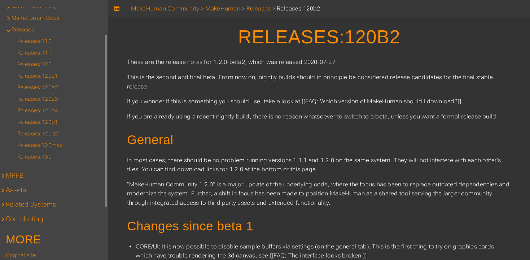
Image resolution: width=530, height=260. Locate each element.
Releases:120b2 (37, 133)
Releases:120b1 (37, 122)
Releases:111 (34, 52)
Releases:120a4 (37, 110)
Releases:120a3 (37, 99)
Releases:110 (34, 41)
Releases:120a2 (37, 87)
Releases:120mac (40, 145)
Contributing (24, 218)
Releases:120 (34, 64)
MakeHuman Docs (35, 18)
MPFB (14, 175)
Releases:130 (34, 156)
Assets (16, 190)
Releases (23, 29)
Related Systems (31, 204)
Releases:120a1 (37, 76)
